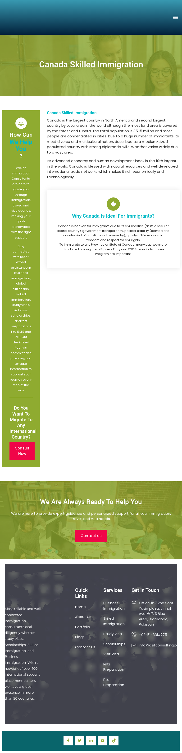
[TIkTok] (113, 740)
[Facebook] (68, 740)
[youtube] (102, 740)
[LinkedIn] (91, 740)
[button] (176, 17)
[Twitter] (79, 740)
